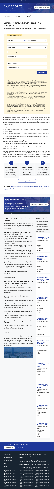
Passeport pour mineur (44, 186)
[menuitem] (9, 15)
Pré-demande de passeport (31, 186)
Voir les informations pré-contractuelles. (14, 100)
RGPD (5, 463)
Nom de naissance (32, 40)
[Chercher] (30, 56)
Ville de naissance (12, 56)
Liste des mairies (8, 457)
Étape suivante (41, 72)
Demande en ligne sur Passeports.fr (27, 181)
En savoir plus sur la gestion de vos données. (30, 100)
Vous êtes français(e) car (13, 67)
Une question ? (20, 447)
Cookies (6, 465)
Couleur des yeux (11, 47)
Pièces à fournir (7, 454)
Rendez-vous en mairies (9, 453)
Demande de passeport (8, 15)
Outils (42, 15)
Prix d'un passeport (26, 188)
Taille (29, 47)
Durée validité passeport (9, 188)
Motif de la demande (12, 63)
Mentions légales (8, 460)
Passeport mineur (29, 15)
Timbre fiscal (18, 188)
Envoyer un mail (40, 312)
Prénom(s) (10, 40)
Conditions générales (9, 462)
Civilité (9, 44)
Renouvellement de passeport (19, 15)
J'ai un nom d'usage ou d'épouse (16, 52)
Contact (47, 15)
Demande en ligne (9, 447)
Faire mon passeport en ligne (42, 7)
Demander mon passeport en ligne (39, 204)
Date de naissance (32, 44)
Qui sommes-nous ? (8, 456)
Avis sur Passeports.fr (9, 459)
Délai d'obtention (35, 188)
